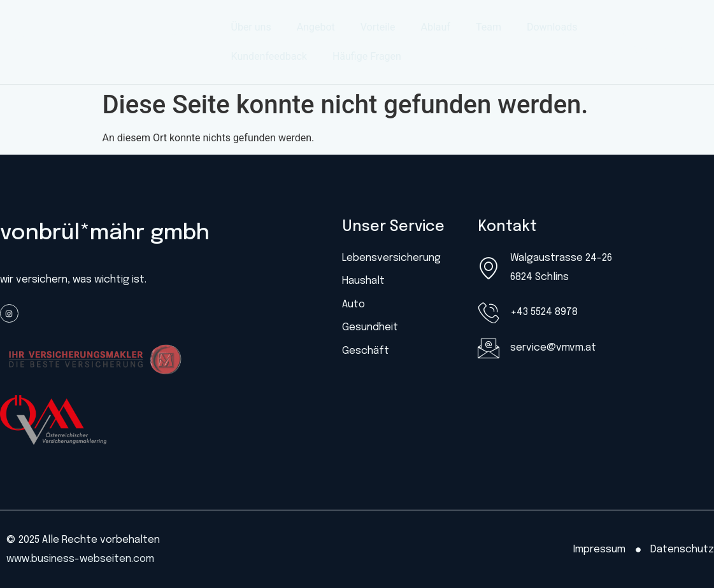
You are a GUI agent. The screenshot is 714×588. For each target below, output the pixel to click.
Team (488, 27)
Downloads (552, 27)
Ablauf (435, 27)
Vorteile (378, 27)
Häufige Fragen (366, 56)
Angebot (316, 27)
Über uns (251, 27)
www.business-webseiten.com (80, 559)
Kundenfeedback (269, 56)
